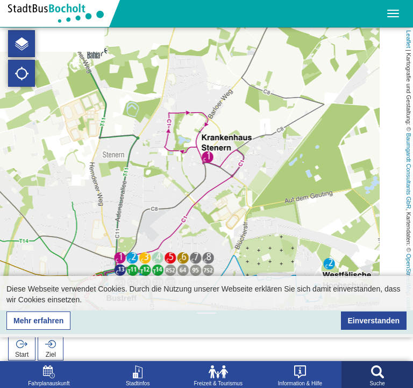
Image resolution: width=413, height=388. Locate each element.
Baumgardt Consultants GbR (408, 171)
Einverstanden (374, 320)
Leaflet (408, 39)
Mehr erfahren (38, 320)
